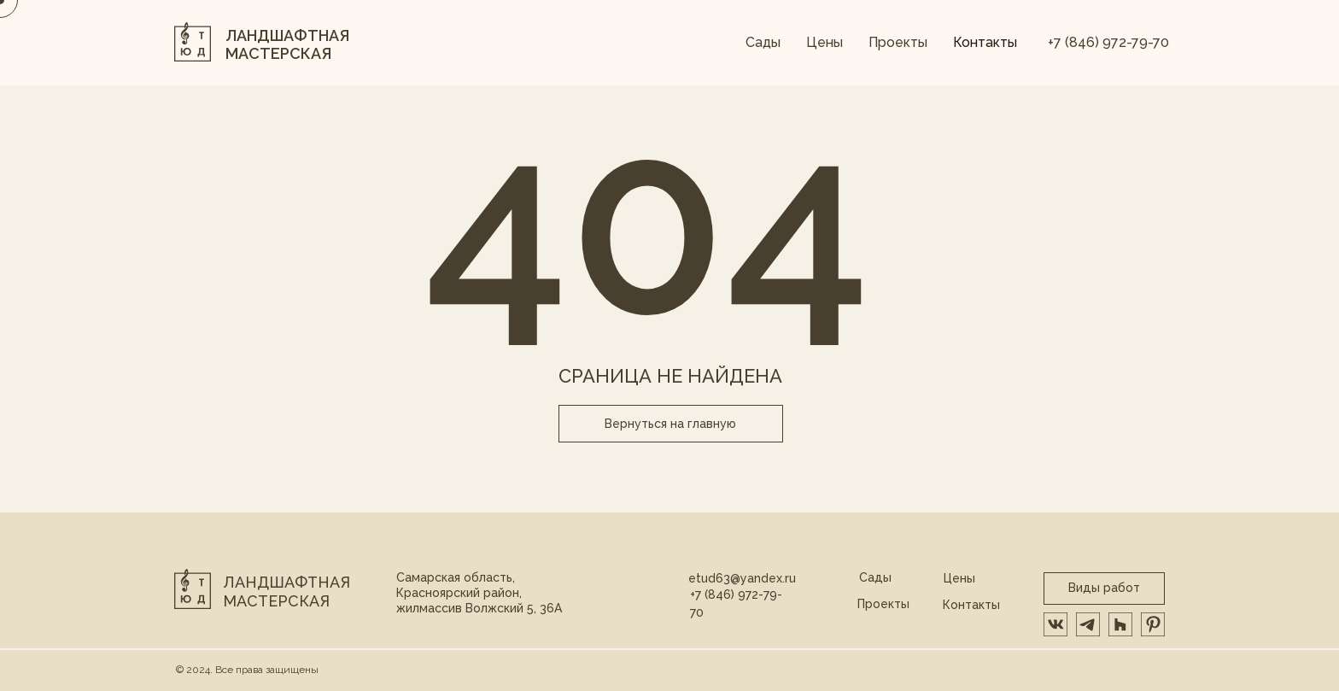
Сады (763, 42)
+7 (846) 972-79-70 (1108, 42)
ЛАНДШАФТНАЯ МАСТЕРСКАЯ (287, 44)
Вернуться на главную (670, 423)
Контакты (985, 42)
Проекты (897, 42)
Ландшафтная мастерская (286, 591)
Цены (824, 42)
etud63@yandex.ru (742, 578)
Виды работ (1104, 587)
